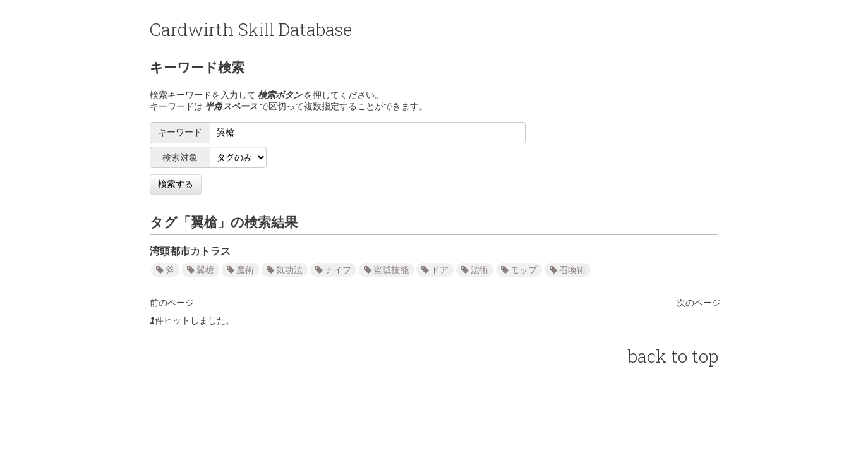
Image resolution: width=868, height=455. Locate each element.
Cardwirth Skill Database (251, 29)
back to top (673, 356)
